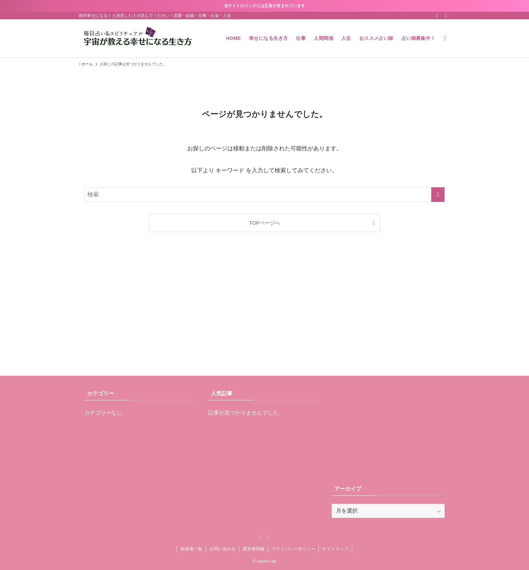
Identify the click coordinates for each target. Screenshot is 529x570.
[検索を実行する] (438, 194)
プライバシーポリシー (293, 548)
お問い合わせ (223, 548)
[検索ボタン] (445, 38)
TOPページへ (264, 223)
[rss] (437, 15)
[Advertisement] (264, 312)
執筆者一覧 (191, 548)
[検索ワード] (264, 194)
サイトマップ (335, 548)
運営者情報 (253, 548)
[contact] (445, 15)
